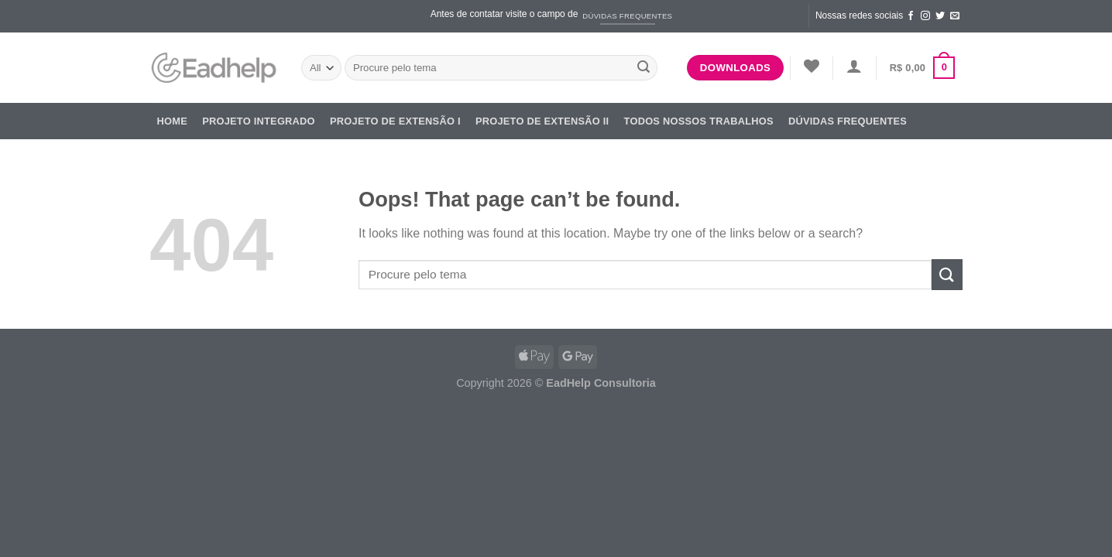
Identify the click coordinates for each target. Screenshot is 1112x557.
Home (172, 121)
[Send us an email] (954, 16)
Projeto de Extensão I (395, 121)
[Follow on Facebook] (910, 16)
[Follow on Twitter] (940, 16)
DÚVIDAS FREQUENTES (847, 121)
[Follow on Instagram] (925, 16)
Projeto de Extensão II (542, 121)
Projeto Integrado (258, 121)
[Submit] (643, 68)
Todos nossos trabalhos (699, 121)
